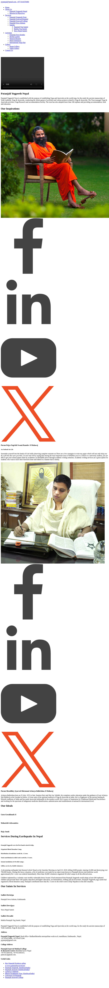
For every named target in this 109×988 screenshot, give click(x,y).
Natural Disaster (15, 39)
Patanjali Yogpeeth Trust (18, 17)
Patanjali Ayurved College (19, 21)
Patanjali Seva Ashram (17, 23)
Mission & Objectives (17, 13)
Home (7, 7)
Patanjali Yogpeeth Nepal (18, 11)
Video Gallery (14, 48)
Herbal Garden (15, 37)
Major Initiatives (15, 41)
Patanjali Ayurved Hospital (19, 19)
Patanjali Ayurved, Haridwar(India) (17, 970)
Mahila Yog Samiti (20, 29)
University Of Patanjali (13, 975)
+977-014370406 (23, 2)
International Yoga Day (18, 42)
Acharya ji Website (11, 971)
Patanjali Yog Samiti (21, 27)
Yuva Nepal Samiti (20, 31)
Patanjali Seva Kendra (17, 35)
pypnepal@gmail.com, (9, 2)
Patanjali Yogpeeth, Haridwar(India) (17, 968)
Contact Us (9, 50)
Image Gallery (14, 46)
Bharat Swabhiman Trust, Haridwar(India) (19, 973)
